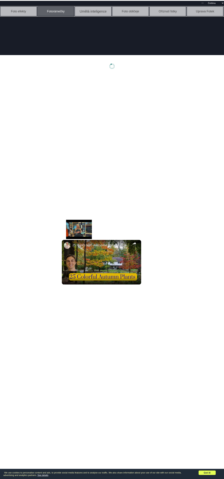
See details (42, 475)
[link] (67, 245)
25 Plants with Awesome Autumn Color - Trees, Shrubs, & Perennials (101, 245)
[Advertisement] (26, 128)
